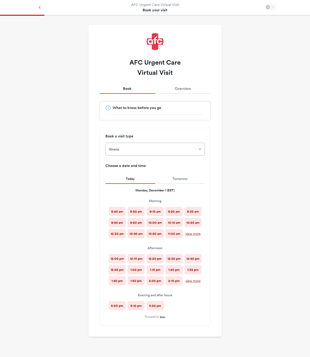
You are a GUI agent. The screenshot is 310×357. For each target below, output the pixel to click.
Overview (183, 88)
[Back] (40, 7)
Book (127, 88)
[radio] (117, 211)
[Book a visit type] (155, 149)
